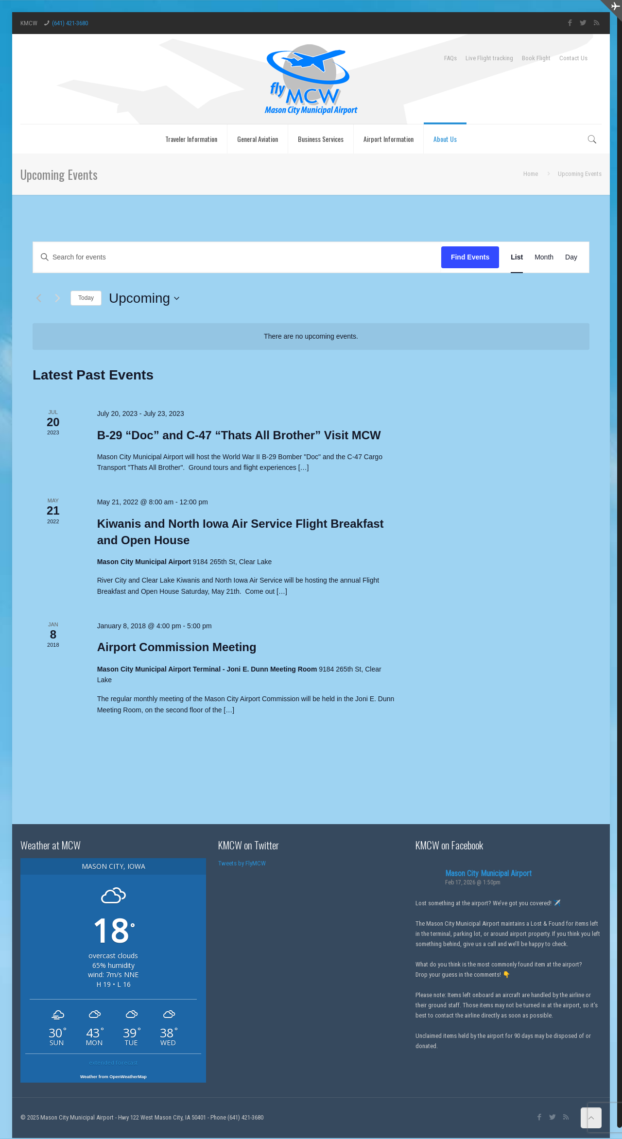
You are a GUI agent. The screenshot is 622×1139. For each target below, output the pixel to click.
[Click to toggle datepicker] (144, 298)
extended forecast (113, 1062)
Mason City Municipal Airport (488, 873)
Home (530, 173)
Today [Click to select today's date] (86, 297)
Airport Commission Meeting (177, 647)
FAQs (450, 58)
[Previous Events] (38, 298)
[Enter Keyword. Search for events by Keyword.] (237, 257)
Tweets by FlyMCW (242, 863)
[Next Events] (57, 298)
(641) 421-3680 (70, 23)
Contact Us (573, 58)
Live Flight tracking (489, 58)
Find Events (470, 257)
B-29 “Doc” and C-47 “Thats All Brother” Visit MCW (239, 435)
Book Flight (536, 58)
